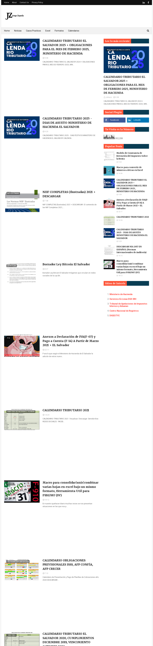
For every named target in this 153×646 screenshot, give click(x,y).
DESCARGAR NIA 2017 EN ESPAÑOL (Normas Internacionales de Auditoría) (131, 249)
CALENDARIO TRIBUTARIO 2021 (66, 410)
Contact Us (24, 2)
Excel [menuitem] (47, 31)
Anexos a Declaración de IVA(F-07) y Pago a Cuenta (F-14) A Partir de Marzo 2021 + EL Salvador (71, 341)
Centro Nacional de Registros (124, 311)
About (14, 2)
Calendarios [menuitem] (73, 31)
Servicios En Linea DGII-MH (123, 299)
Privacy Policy (37, 2)
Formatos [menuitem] (59, 31)
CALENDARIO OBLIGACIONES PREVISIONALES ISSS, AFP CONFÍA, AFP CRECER (68, 565)
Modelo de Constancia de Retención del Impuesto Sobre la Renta (132, 156)
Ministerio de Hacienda (121, 294)
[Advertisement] (51, 91)
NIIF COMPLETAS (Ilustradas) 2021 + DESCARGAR (69, 194)
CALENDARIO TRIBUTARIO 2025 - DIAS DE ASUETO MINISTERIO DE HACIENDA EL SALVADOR (67, 123)
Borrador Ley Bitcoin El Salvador (66, 264)
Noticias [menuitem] (18, 31)
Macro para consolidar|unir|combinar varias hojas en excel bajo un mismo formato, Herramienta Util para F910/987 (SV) (70, 489)
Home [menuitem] (7, 31)
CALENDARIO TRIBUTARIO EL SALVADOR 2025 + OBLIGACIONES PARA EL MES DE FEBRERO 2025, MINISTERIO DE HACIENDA (67, 47)
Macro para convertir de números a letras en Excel (129, 169)
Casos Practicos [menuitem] (33, 31)
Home (6, 2)
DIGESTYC (115, 315)
